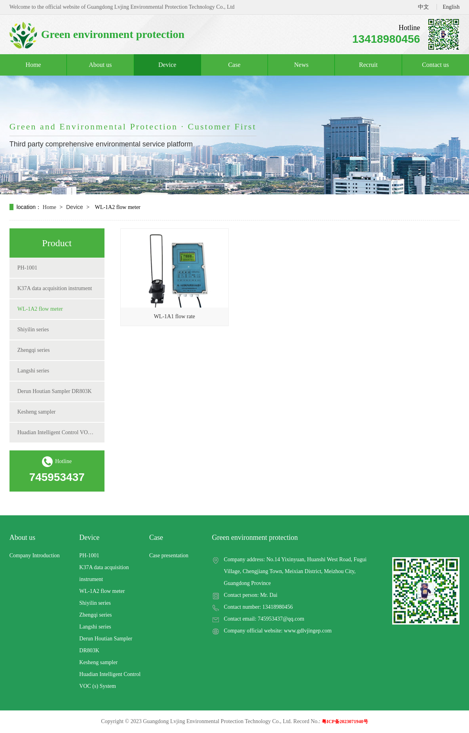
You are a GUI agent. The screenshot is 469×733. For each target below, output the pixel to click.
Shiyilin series (33, 329)
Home (33, 64)
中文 (423, 7)
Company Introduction (34, 555)
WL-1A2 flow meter (40, 309)
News (301, 64)
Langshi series (33, 371)
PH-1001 (27, 268)
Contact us (435, 64)
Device (167, 64)
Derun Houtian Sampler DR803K (54, 391)
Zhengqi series (33, 350)
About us (100, 64)
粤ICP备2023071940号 (345, 721)
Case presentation (168, 555)
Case (234, 64)
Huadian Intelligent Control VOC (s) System (57, 432)
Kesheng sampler (36, 412)
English (451, 7)
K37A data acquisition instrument (54, 288)
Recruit (368, 64)
